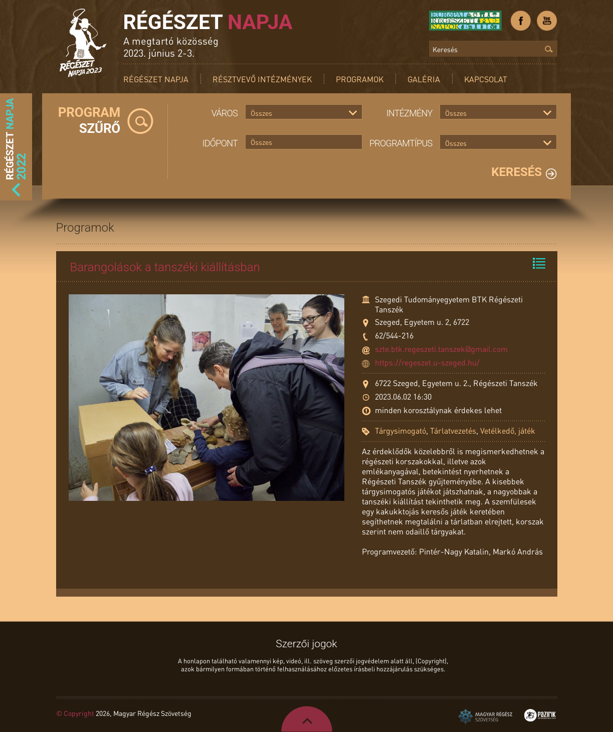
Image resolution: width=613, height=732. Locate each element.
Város (225, 113)
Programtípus (401, 143)
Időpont (220, 143)
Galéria (423, 79)
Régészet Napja (155, 79)
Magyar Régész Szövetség (485, 716)
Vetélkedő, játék (507, 430)
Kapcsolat (485, 79)
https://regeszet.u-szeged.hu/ (427, 362)
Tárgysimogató (400, 430)
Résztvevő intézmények (262, 79)
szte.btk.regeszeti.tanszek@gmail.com (441, 348)
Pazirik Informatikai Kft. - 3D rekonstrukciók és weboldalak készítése (540, 715)
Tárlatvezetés (453, 430)
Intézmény (409, 113)
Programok (359, 79)
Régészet (208, 22)
